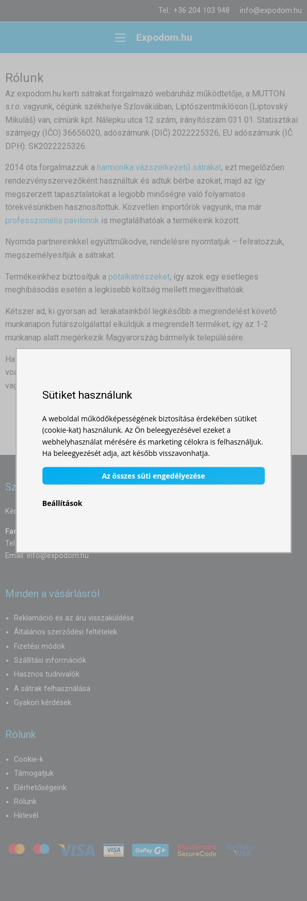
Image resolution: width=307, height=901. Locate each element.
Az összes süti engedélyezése (153, 476)
